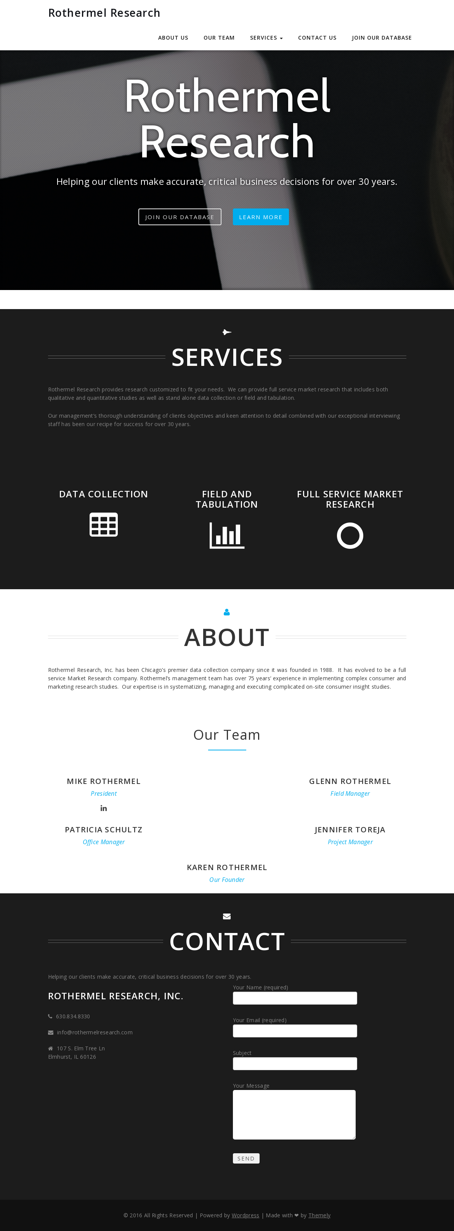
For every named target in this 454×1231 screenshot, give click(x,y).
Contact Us (317, 37)
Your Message (295, 1112)
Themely (319, 1215)
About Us (173, 37)
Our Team (219, 37)
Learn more (261, 217)
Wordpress (246, 1215)
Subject (296, 1059)
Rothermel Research (104, 12)
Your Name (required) (296, 994)
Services (266, 37)
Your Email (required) (296, 1026)
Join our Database (382, 37)
